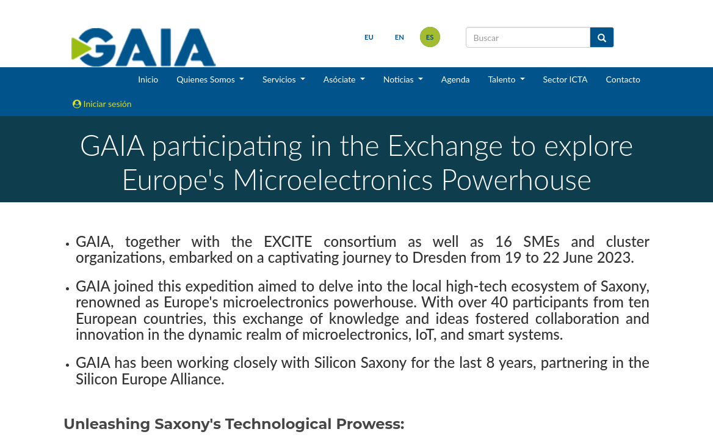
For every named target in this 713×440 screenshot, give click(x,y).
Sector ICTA (565, 79)
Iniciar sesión (102, 103)
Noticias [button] (399, 79)
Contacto (623, 79)
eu (369, 37)
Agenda (455, 79)
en (399, 37)
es (430, 37)
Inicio (148, 79)
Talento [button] (503, 79)
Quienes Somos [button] (206, 79)
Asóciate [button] (341, 79)
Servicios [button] (280, 79)
